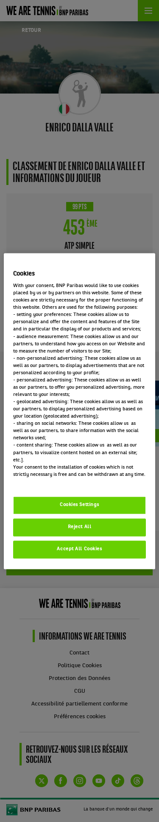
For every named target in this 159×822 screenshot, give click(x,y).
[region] (79, 411)
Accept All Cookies (79, 549)
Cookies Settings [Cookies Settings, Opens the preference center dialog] (79, 504)
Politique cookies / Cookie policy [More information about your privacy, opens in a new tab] (50, 481)
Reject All (80, 526)
